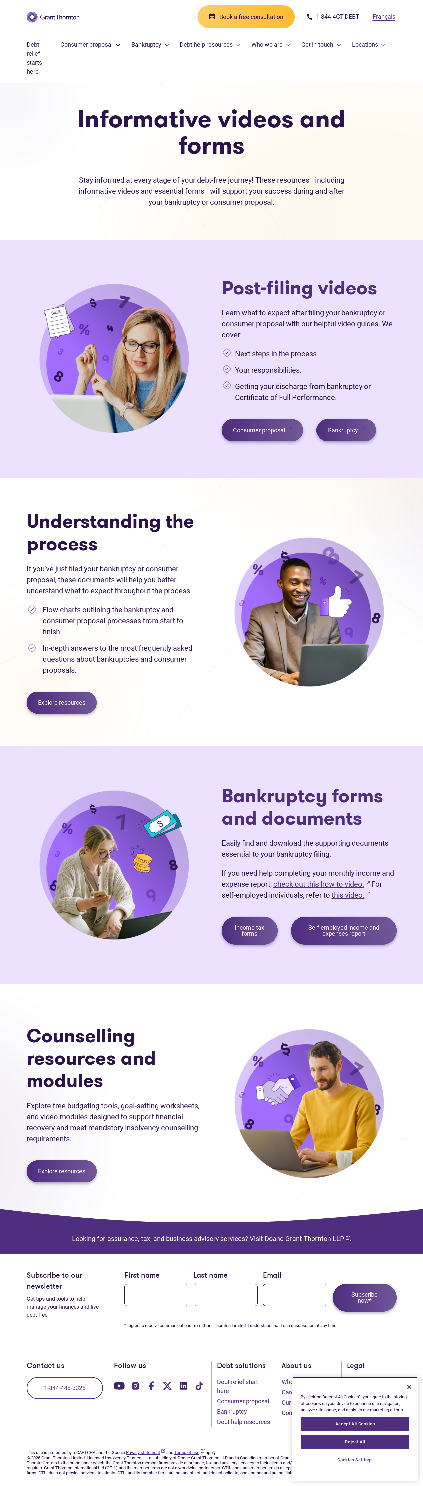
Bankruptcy (352, 430)
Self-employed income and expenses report (343, 930)
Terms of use (189, 1452)
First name (142, 1276)
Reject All (355, 1441)
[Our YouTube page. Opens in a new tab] (119, 1385)
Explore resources (61, 702)
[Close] (409, 1387)
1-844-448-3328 (65, 1387)
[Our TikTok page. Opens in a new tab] (199, 1385)
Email (272, 1276)
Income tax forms (249, 930)
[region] (355, 1429)
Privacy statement (145, 1452)
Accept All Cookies (355, 1423)
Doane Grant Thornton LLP (307, 1238)
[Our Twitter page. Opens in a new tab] (167, 1385)
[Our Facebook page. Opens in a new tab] (151, 1385)
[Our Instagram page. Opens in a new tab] (135, 1385)
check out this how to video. (321, 884)
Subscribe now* (364, 1297)
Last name (211, 1276)
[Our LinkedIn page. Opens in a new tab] (183, 1385)
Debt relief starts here (34, 58)
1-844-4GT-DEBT (333, 16)
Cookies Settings (355, 1459)
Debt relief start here (237, 1386)
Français (384, 16)
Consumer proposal (268, 430)
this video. (348, 895)
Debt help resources (243, 1421)
